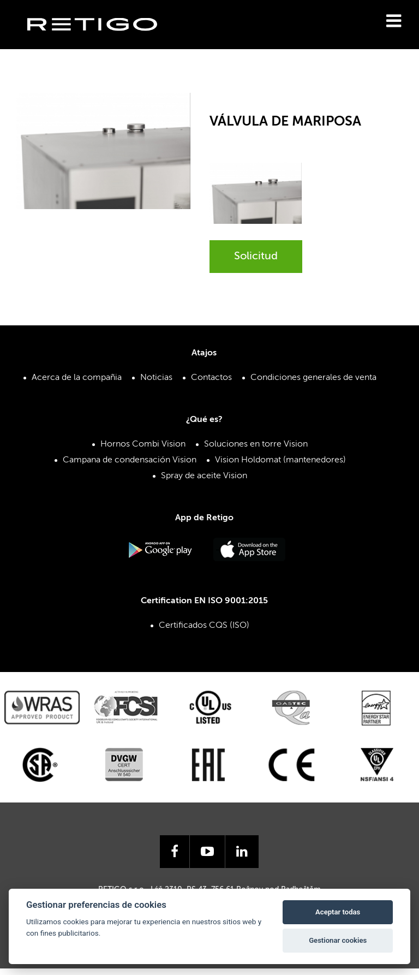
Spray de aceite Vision (204, 476)
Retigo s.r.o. (101, 41)
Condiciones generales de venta (313, 377)
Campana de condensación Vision (129, 460)
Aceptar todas (337, 912)
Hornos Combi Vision (142, 444)
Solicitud (256, 256)
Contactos (211, 377)
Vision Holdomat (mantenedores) (280, 460)
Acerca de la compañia (77, 377)
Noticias (156, 377)
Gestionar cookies (338, 940)
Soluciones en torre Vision (256, 444)
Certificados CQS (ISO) (204, 625)
